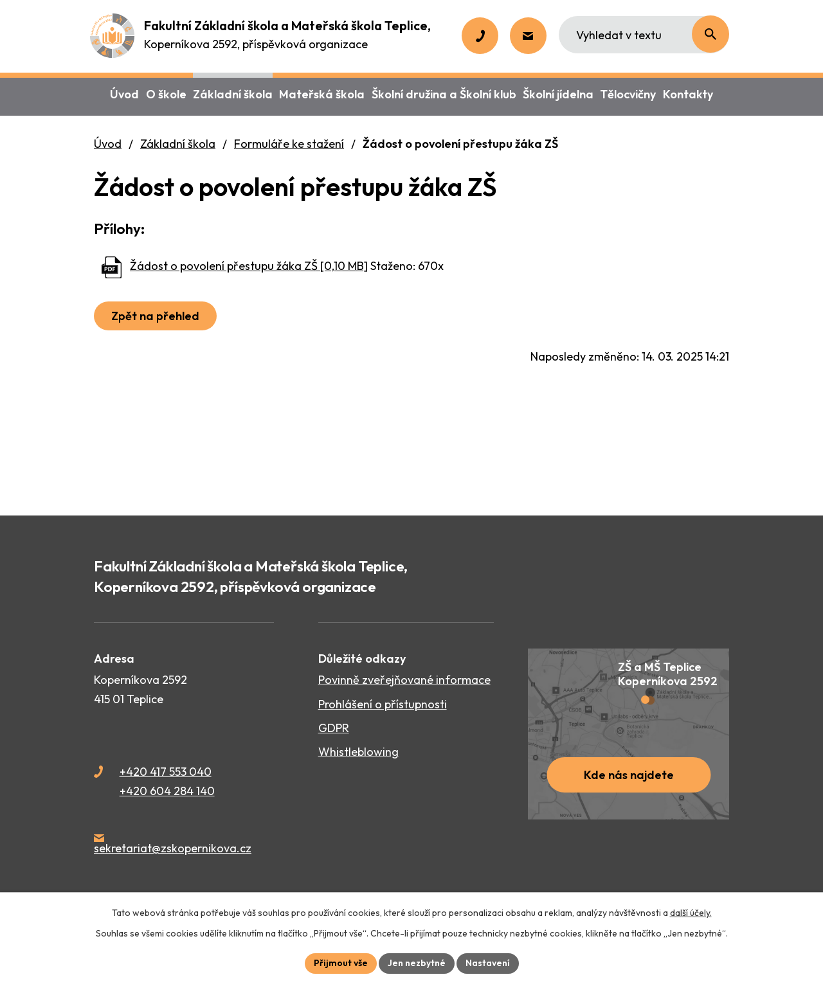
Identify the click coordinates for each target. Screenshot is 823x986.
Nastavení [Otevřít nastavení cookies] (488, 963)
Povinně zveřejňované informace (404, 679)
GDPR (333, 728)
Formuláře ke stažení (289, 143)
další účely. (691, 913)
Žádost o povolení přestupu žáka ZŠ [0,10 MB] (249, 265)
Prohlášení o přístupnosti (382, 704)
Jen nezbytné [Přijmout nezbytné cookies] (417, 963)
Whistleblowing (358, 751)
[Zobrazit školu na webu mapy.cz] (628, 734)
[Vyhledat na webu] (644, 34)
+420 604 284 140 (167, 791)
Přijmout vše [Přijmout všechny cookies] (341, 963)
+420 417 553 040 (166, 771)
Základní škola (177, 143)
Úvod (108, 143)
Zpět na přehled (155, 316)
